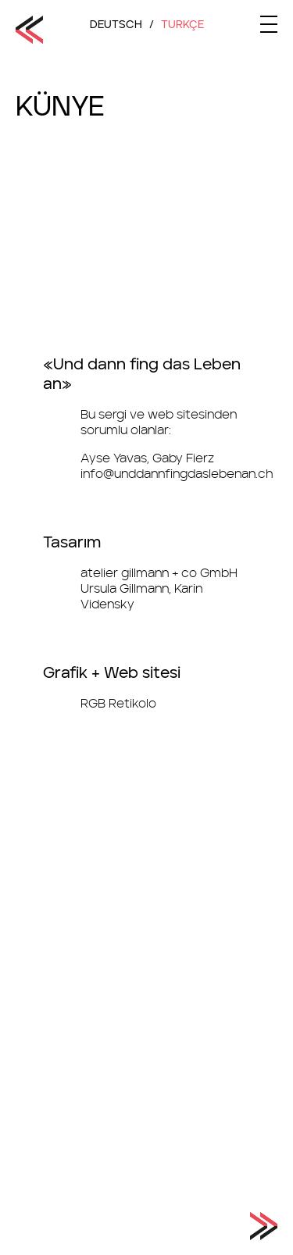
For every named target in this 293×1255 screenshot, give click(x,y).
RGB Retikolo (118, 703)
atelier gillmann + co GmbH (159, 573)
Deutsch (116, 25)
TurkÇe (182, 25)
